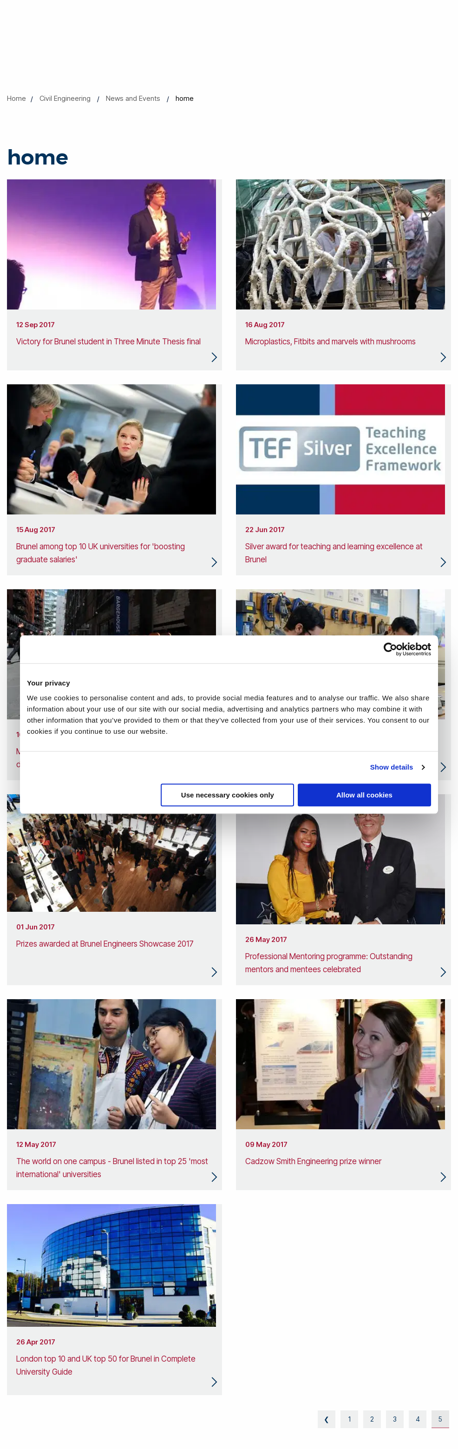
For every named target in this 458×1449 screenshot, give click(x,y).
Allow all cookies (364, 795)
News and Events (133, 98)
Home (16, 98)
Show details (391, 767)
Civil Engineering (65, 98)
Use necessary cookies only (227, 795)
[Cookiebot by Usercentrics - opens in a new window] (390, 649)
